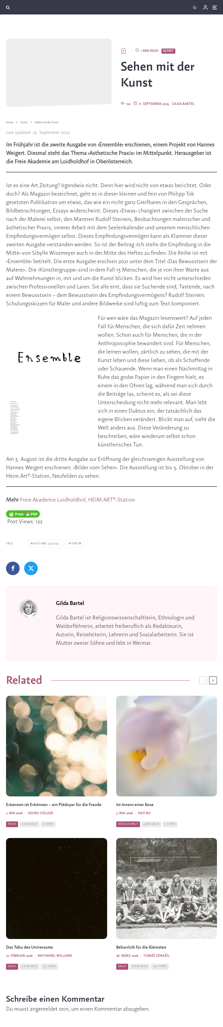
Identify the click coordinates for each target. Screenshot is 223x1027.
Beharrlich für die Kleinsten (141, 947)
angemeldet (44, 1009)
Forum (75, 543)
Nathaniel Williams (55, 956)
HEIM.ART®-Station (111, 500)
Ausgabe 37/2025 (45, 543)
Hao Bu (144, 813)
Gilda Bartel (183, 104)
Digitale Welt (128, 824)
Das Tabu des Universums (30, 947)
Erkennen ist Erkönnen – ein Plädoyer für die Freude (53, 805)
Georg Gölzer (40, 813)
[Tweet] (31, 568)
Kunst (168, 51)
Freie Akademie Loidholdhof (52, 500)
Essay (12, 824)
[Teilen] (13, 568)
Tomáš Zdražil (156, 956)
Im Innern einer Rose (135, 805)
